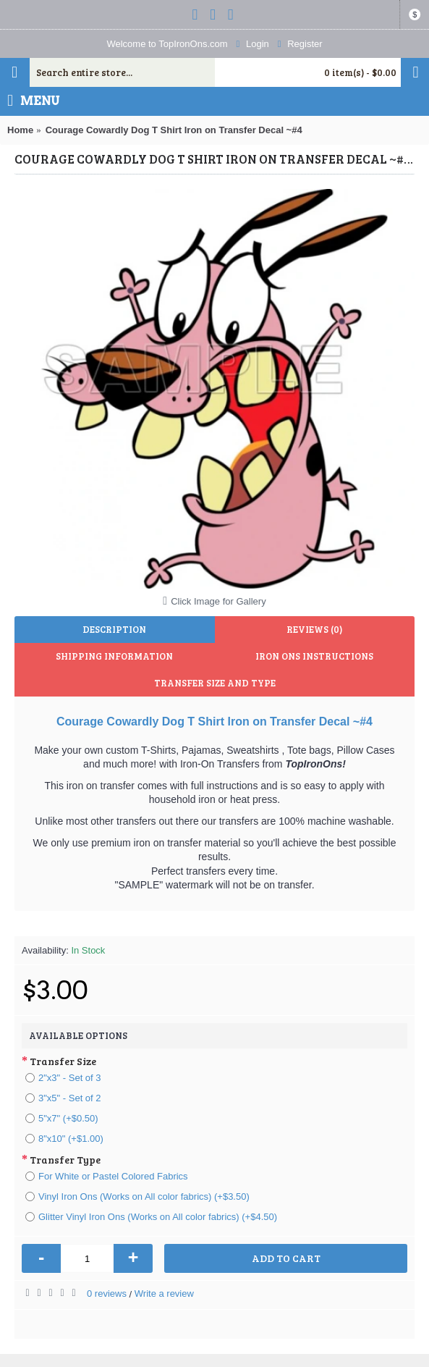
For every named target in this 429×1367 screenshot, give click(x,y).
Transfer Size (63, 1061)
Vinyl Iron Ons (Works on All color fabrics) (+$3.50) (137, 1196)
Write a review (164, 1293)
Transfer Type (65, 1159)
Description (114, 629)
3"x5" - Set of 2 (63, 1098)
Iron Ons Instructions (314, 656)
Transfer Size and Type (215, 682)
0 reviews (107, 1293)
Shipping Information (114, 656)
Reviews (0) (314, 629)
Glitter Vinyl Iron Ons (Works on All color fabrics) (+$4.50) (151, 1216)
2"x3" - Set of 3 (63, 1077)
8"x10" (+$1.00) (64, 1138)
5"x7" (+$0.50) (61, 1118)
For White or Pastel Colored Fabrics (106, 1176)
